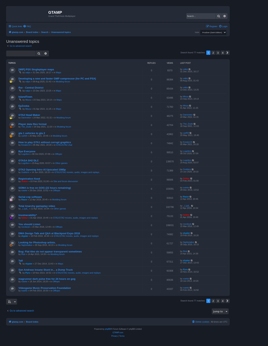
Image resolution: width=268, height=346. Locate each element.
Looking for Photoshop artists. (37, 242)
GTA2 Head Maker (29, 115)
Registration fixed (29, 178)
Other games (61, 163)
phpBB (108, 329)
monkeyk (25, 227)
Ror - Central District (30, 87)
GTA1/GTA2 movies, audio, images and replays (76, 172)
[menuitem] (27, 26)
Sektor (24, 181)
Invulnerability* (27, 215)
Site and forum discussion (65, 181)
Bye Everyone (26, 151)
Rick (23, 254)
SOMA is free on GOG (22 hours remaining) (44, 187)
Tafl (20, 260)
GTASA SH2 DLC (28, 160)
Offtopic (58, 154)
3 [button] (218, 52)
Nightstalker (27, 245)
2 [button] (213, 52)
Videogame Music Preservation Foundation (44, 288)
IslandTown (25, 96)
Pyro (27, 273)
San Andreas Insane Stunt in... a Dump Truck (45, 269)
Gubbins (25, 172)
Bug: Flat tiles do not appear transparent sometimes (50, 251)
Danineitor (26, 117)
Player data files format (32, 124)
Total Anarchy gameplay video (36, 206)
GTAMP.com (117, 332)
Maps (58, 72)
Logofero (25, 154)
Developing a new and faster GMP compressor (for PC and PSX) (57, 78)
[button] (227, 53)
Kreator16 (26, 145)
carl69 (24, 136)
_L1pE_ (25, 208)
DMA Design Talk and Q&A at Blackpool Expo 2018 (49, 233)
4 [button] (222, 52)
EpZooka (23, 105)
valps (27, 72)
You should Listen (29, 224)
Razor (24, 199)
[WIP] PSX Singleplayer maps (36, 69)
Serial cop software (30, 196)
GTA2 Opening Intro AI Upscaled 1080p (42, 169)
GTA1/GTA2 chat (64, 145)
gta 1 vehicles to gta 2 (31, 133)
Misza (28, 100)
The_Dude (26, 127)
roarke (24, 190)
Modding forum (63, 81)
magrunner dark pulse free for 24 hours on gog (46, 278)
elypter (24, 236)
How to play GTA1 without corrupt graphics (44, 142)
